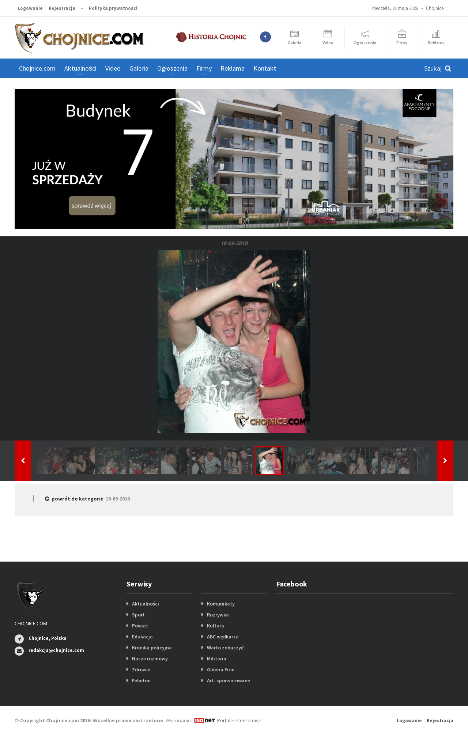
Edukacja (142, 636)
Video (113, 68)
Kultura (215, 625)
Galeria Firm (221, 669)
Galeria (138, 68)
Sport (138, 614)
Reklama (232, 68)
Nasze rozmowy (150, 658)
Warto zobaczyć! (226, 647)
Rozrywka (218, 614)
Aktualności (145, 603)
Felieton (141, 680)
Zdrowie (141, 669)
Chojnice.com (37, 68)
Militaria (216, 658)
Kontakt (264, 68)
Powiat (140, 625)
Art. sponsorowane (228, 680)
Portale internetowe (239, 720)
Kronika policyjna (152, 647)
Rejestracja (62, 8)
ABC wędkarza (223, 636)
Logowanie (30, 8)
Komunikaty (221, 603)
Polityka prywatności (113, 8)
